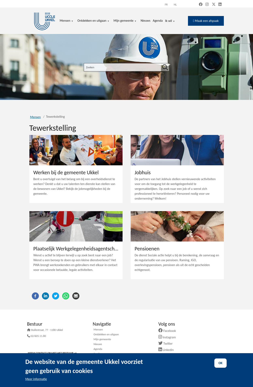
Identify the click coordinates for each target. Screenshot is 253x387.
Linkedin (167, 350)
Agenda (98, 349)
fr (166, 4)
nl (175, 4)
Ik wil (170, 21)
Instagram (168, 337)
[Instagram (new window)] (207, 5)
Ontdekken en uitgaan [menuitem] (93, 21)
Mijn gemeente (102, 339)
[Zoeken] (165, 67)
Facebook (168, 331)
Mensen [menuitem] (67, 21)
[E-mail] (75, 296)
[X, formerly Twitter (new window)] (213, 5)
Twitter (167, 343)
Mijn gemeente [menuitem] (125, 21)
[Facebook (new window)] (200, 5)
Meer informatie (36, 379)
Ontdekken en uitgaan (106, 334)
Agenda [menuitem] (158, 20)
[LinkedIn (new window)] (220, 5)
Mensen (35, 117)
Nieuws (98, 344)
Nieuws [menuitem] (145, 20)
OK (221, 363)
